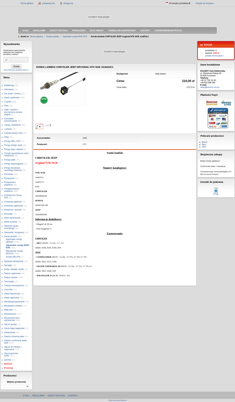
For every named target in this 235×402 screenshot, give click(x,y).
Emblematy (9, 85)
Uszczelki (8, 289)
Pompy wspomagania (13, 164)
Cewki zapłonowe (12, 97)
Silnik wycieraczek (12, 218)
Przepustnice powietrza (10, 183)
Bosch (204, 142)
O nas (26, 396)
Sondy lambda (10, 236)
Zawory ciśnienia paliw (14, 336)
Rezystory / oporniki (13, 210)
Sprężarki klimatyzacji (13, 261)
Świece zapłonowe (12, 273)
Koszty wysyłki (56, 396)
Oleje (6, 137)
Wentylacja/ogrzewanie (14, 301)
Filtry (6, 106)
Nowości (8, 364)
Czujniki (7, 102)
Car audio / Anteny (12, 93)
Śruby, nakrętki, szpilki (14, 269)
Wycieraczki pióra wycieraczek (12, 319)
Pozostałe (8, 174)
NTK (85, 144)
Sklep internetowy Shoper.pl (117, 400)
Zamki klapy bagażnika (14, 328)
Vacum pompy (10, 324)
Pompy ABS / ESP (12, 141)
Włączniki (8, 310)
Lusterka (8, 129)
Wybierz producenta (16, 382)
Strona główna (27, 3)
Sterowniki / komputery (14, 232)
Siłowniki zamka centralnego (11, 227)
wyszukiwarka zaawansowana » (16, 70)
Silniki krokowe (10, 222)
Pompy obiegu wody (13, 145)
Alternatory (9, 89)
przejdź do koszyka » (214, 56)
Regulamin (38, 396)
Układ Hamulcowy (12, 293)
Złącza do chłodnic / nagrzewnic (13, 348)
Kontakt (73, 396)
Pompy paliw (9, 160)
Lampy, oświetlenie (12, 125)
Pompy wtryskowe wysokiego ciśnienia (13, 169)
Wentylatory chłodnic (13, 306)
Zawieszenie (9, 332)
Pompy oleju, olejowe (13, 149)
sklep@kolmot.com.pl (209, 87)
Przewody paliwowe (13, 202)
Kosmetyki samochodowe (10, 119)
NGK (204, 147)
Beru (204, 144)
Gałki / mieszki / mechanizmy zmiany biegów (13, 112)
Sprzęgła (8, 265)
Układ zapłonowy (11, 297)
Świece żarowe (11, 277)
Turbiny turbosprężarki (14, 285)
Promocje (8, 368)
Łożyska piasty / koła (13, 133)
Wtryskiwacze (10, 314)
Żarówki (7, 360)
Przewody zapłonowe (13, 206)
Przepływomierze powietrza (11, 190)
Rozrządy (8, 214)
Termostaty (9, 281)
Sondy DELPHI (13, 257)
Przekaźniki (9, 178)
